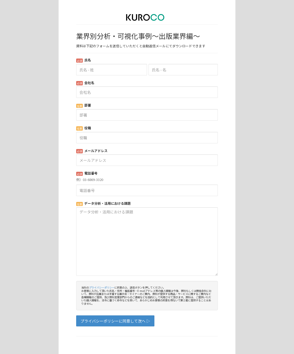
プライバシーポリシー (101, 287)
